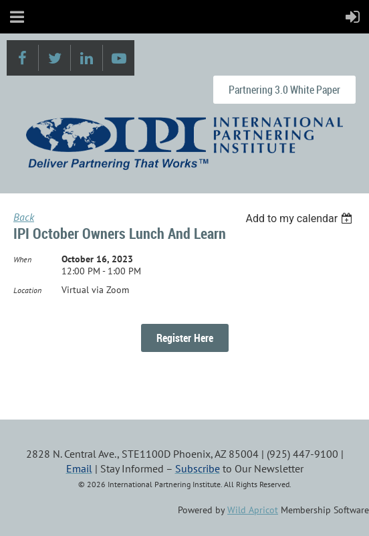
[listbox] (300, 218)
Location (27, 290)
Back (23, 217)
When (22, 259)
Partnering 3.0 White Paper (284, 89)
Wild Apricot (252, 510)
